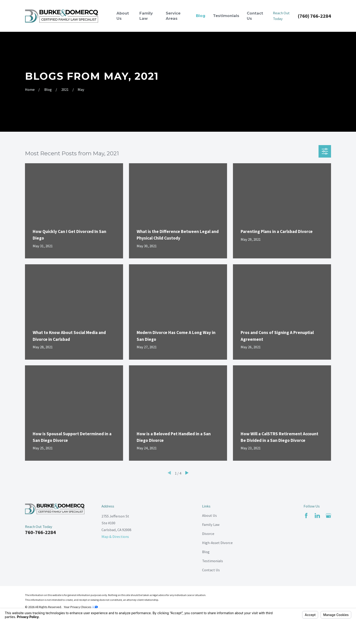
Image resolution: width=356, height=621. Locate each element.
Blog (206, 551)
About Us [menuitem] (122, 16)
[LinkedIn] (317, 515)
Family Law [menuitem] (146, 16)
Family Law (211, 524)
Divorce (208, 533)
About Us (209, 515)
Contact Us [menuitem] (255, 16)
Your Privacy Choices (81, 607)
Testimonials (212, 561)
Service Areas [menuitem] (173, 16)
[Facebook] (306, 515)
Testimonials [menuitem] (226, 15)
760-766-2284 (40, 532)
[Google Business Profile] (328, 515)
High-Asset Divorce (217, 542)
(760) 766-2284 (314, 15)
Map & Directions (115, 536)
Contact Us (211, 570)
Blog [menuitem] (200, 15)
